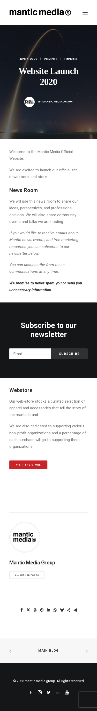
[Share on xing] (69, 610)
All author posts (27, 575)
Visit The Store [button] (28, 465)
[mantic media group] (40, 12)
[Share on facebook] (22, 610)
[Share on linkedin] (49, 610)
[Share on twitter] (28, 610)
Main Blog (48, 650)
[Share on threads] (35, 610)
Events (52, 59)
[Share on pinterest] (42, 610)
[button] (85, 12)
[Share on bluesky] (62, 610)
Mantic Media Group (57, 101)
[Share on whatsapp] (55, 610)
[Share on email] (75, 610)
